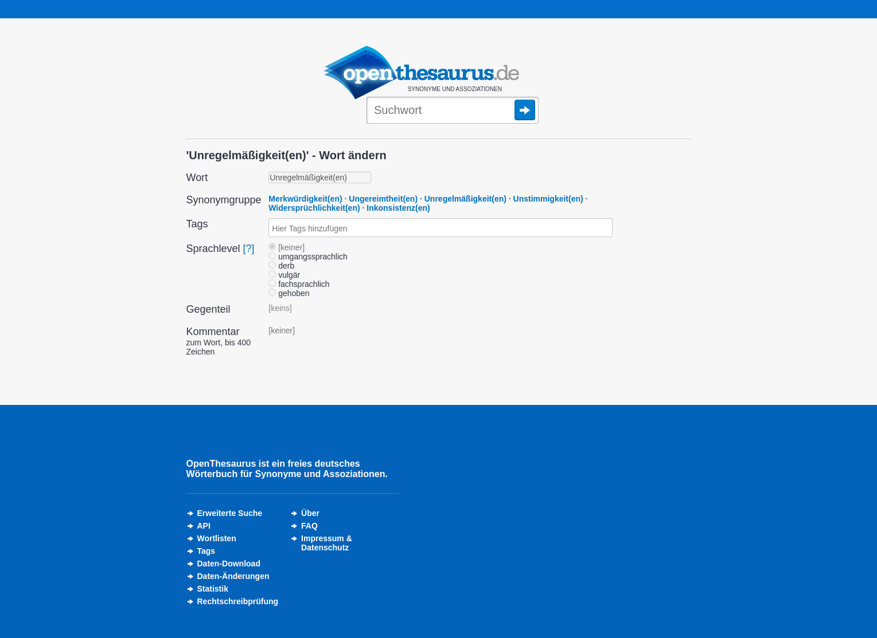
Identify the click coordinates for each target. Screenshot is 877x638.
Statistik (212, 588)
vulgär (284, 274)
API (204, 525)
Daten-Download (228, 563)
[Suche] (453, 111)
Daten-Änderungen (233, 576)
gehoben (288, 293)
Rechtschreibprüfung (238, 601)
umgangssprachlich (308, 256)
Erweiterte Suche (230, 513)
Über (310, 513)
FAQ (309, 525)
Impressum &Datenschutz (326, 543)
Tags (206, 551)
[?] (249, 248)
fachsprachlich (298, 284)
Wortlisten (216, 538)
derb (281, 265)
